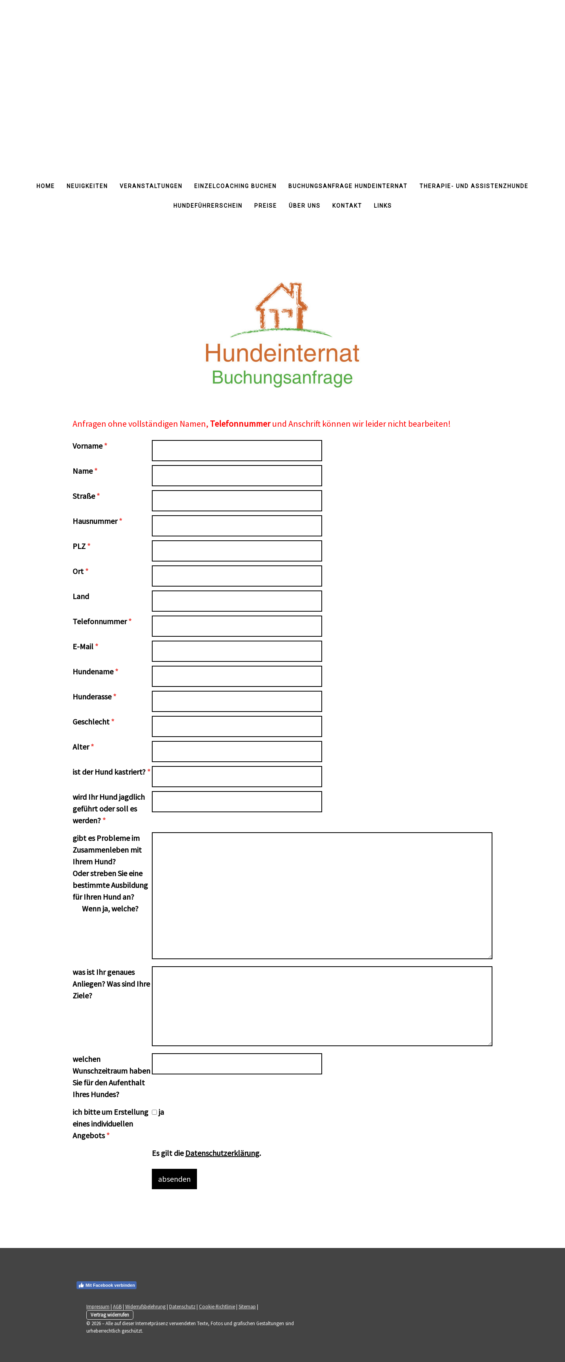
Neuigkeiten (87, 186)
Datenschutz (182, 1306)
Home (45, 186)
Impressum (97, 1306)
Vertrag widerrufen (110, 1314)
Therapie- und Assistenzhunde (474, 186)
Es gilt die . (206, 1153)
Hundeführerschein (207, 206)
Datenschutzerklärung (222, 1153)
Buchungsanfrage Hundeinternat (348, 186)
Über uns (305, 206)
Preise (265, 206)
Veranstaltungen (151, 186)
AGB (117, 1306)
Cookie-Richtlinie (217, 1306)
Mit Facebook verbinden (106, 1285)
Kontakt (347, 206)
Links (383, 206)
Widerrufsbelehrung (145, 1306)
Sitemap (247, 1306)
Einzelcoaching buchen (235, 186)
